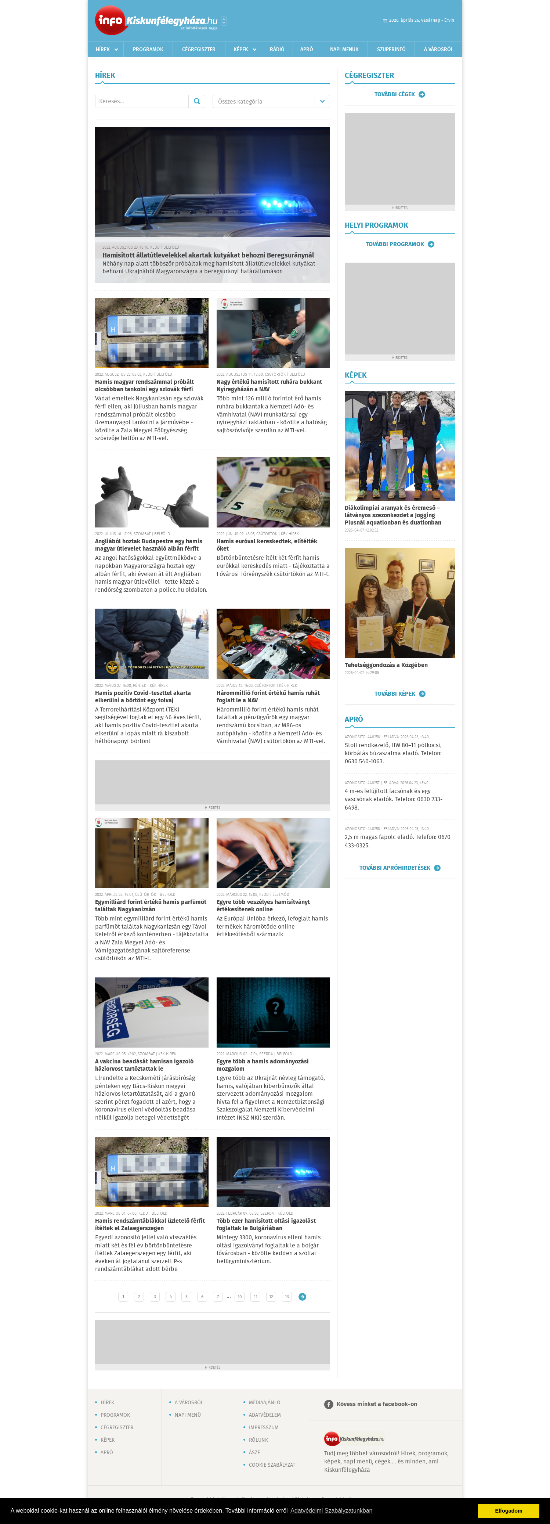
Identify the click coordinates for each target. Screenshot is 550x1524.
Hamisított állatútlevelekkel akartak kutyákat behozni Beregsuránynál (208, 256)
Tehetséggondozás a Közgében (386, 665)
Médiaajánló (265, 1403)
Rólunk (258, 1440)
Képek (241, 50)
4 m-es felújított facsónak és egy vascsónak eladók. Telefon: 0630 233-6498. (393, 800)
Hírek (103, 50)
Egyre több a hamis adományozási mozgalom (263, 1065)
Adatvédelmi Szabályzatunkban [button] (331, 1510)
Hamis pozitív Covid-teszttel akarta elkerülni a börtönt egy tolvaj (143, 697)
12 (271, 1296)
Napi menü (188, 1415)
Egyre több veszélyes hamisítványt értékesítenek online (263, 906)
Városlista (224, 21)
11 (255, 1296)
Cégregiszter (199, 50)
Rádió (277, 50)
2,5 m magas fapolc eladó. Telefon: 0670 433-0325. (398, 841)
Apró (306, 50)
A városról (438, 50)
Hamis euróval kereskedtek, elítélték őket (267, 545)
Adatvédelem (265, 1415)
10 (240, 1296)
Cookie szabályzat (272, 1465)
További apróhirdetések (394, 868)
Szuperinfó (391, 50)
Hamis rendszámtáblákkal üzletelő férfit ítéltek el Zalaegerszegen (150, 1225)
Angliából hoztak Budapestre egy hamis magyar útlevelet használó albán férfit (148, 545)
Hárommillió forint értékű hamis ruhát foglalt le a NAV (268, 697)
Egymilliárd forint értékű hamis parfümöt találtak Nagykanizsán (150, 906)
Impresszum (264, 1428)
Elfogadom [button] (508, 1511)
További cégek (394, 94)
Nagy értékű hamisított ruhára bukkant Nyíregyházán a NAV (269, 386)
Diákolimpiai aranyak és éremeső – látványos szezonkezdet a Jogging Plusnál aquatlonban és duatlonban (393, 515)
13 (287, 1296)
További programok (395, 244)
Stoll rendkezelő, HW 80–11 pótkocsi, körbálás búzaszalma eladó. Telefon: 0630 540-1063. (393, 754)
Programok (148, 50)
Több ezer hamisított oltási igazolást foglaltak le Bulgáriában (266, 1225)
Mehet (196, 101)
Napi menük (344, 50)
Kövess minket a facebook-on (377, 1404)
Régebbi (302, 1296)
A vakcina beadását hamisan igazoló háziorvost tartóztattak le (144, 1065)
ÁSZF (254, 1453)
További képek (394, 694)
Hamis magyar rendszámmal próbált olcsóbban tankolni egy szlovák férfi (144, 386)
